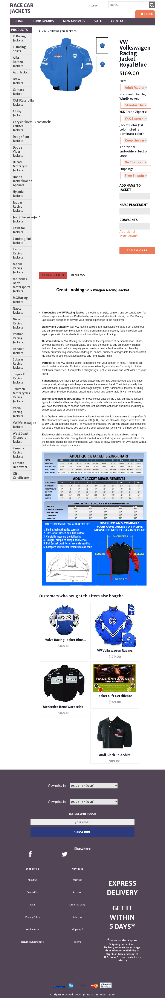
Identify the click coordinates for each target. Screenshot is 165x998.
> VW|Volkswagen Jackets (57, 31)
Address (77, 917)
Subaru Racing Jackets (18, 364)
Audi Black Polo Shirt (115, 755)
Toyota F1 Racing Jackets (19, 378)
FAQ (32, 904)
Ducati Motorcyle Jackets (20, 166)
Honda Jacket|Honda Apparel (22, 181)
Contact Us (32, 892)
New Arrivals (74, 21)
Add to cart (137, 250)
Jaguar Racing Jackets (18, 207)
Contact (118, 21)
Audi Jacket (21, 72)
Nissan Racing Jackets (18, 323)
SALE (98, 21)
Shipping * (77, 929)
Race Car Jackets (22, 8)
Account (93, 5)
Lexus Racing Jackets (18, 253)
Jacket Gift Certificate (114, 696)
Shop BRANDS (43, 21)
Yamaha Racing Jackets (18, 452)
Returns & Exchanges (32, 941)
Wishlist (77, 880)
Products (19, 30)
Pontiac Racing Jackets (18, 338)
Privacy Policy (32, 917)
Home (19, 21)
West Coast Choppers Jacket (20, 438)
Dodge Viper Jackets (18, 152)
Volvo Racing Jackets (18, 412)
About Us (32, 880)
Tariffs (77, 941)
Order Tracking (77, 904)
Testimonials (32, 929)
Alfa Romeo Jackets (18, 62)
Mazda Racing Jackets (18, 268)
